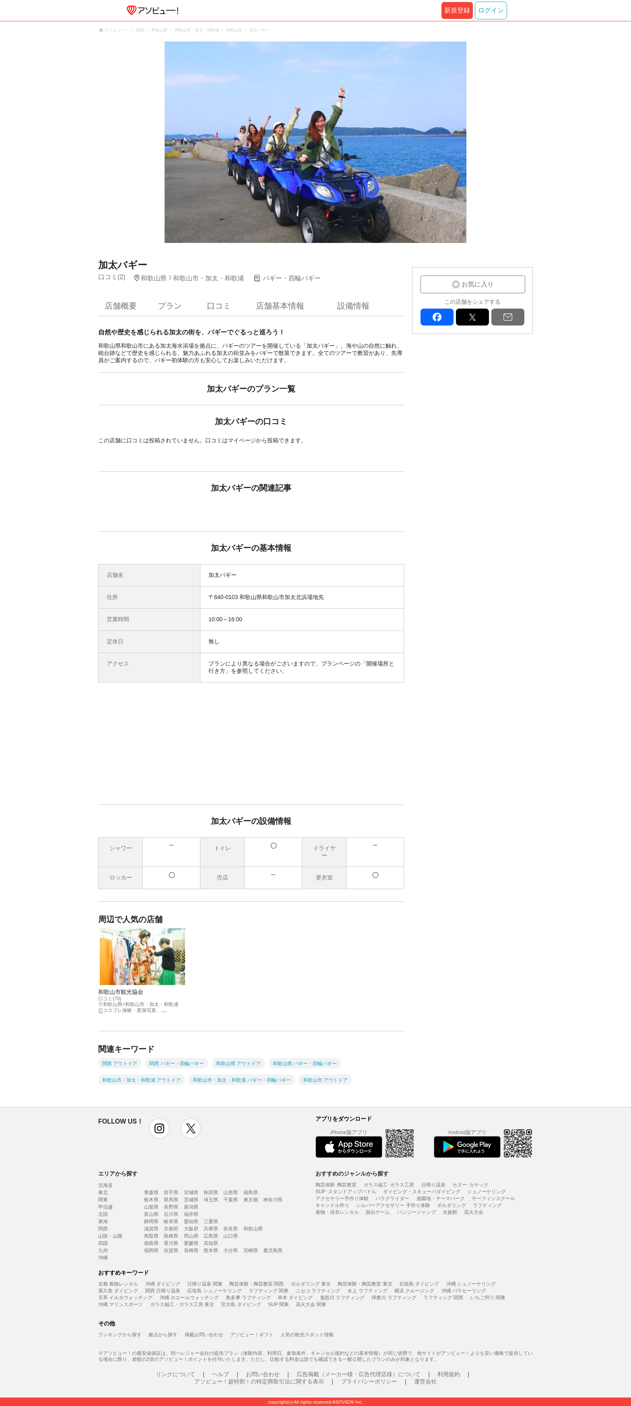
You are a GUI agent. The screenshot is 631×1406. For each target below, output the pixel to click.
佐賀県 (171, 1250)
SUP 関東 (278, 1304)
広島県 (211, 1236)
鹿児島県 (273, 1250)
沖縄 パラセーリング (463, 1291)
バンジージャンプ (416, 1212)
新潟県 (191, 1207)
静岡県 (151, 1221)
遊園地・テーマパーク (441, 1198)
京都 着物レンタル (118, 1284)
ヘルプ (220, 1374)
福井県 (191, 1214)
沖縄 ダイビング (162, 1284)
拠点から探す (162, 1335)
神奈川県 (273, 1200)
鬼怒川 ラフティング (342, 1297)
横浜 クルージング (414, 1291)
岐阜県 (171, 1221)
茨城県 (191, 1200)
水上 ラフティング (367, 1291)
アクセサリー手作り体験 (342, 1198)
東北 (103, 1192)
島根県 (171, 1236)
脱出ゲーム (378, 1212)
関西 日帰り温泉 (162, 1291)
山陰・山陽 (110, 1236)
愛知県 (191, 1221)
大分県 (230, 1250)
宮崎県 (250, 1250)
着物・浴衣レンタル (337, 1212)
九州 (103, 1250)
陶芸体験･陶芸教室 (336, 1185)
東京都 (250, 1200)
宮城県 (191, 1192)
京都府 (171, 1229)
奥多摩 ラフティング (248, 1297)
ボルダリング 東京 (311, 1284)
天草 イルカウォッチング (125, 1297)
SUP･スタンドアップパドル (346, 1191)
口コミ (219, 305)
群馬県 (171, 1200)
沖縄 (103, 1258)
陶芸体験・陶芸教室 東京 (365, 1284)
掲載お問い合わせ (204, 1335)
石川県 (171, 1214)
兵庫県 (211, 1229)
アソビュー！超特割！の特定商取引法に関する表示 (259, 1381)
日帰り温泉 (433, 1185)
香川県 (171, 1243)
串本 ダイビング (295, 1297)
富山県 (151, 1214)
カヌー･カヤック (470, 1185)
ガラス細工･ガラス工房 (388, 1185)
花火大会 (473, 1212)
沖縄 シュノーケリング (471, 1284)
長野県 (171, 1207)
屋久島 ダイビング (118, 1291)
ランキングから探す (120, 1335)
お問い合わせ (263, 1374)
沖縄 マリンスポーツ (120, 1304)
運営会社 (425, 1381)
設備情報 (353, 305)
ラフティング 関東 (269, 1291)
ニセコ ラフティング (318, 1291)
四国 (103, 1243)
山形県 (230, 1192)
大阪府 (191, 1229)
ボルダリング (451, 1205)
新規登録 (457, 10)
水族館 (450, 1212)
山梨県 (151, 1207)
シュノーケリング (486, 1191)
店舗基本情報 (280, 305)
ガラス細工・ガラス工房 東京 (182, 1304)
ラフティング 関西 (443, 1297)
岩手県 (171, 1192)
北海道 (105, 1185)
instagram (159, 1128)
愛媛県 (191, 1243)
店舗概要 (121, 305)
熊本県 (211, 1250)
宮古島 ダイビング (241, 1304)
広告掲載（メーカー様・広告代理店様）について (359, 1374)
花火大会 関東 (311, 1304)
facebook (437, 317)
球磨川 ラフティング (393, 1297)
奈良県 (230, 1229)
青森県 (151, 1192)
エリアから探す (118, 1173)
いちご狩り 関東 (487, 1297)
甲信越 (105, 1207)
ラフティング (487, 1205)
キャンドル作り (332, 1205)
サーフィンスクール (493, 1198)
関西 (103, 1229)
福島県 (250, 1192)
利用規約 (448, 1374)
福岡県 (151, 1250)
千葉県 (230, 1200)
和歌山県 (253, 1229)
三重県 (211, 1221)
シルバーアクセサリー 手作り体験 (393, 1205)
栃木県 (151, 1200)
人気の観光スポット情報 (307, 1335)
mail (507, 317)
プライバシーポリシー (369, 1381)
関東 (103, 1200)
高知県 (211, 1243)
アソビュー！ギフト (252, 1335)
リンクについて (175, 1374)
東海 (103, 1221)
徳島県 (151, 1243)
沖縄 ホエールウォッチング (189, 1297)
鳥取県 (151, 1236)
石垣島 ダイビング (419, 1284)
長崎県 (191, 1250)
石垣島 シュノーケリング (214, 1291)
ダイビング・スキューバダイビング (421, 1191)
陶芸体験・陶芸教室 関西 (256, 1284)
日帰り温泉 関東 (204, 1284)
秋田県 (211, 1192)
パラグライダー (392, 1198)
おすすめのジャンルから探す (352, 1173)
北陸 (103, 1214)
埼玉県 (211, 1200)
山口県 (230, 1236)
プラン (170, 305)
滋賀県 (151, 1229)
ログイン (491, 10)
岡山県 (191, 1236)
